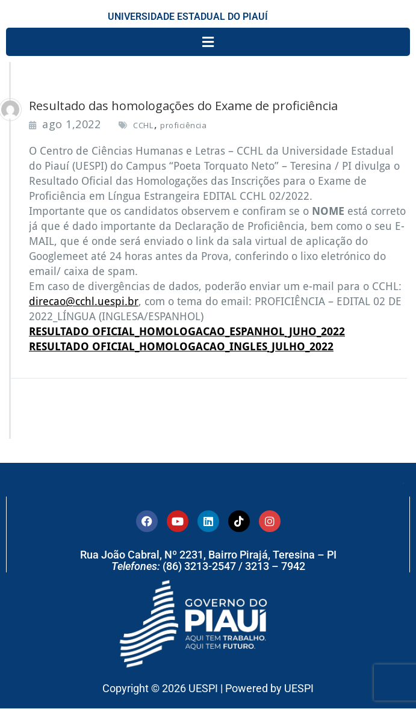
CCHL (143, 125)
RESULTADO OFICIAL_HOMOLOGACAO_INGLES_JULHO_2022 (181, 346)
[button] (208, 42)
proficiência (183, 125)
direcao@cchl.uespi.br (83, 301)
